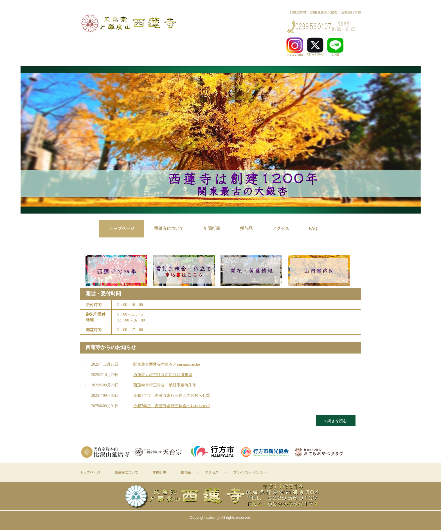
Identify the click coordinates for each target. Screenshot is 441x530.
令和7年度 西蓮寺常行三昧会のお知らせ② (171, 395)
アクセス (280, 228)
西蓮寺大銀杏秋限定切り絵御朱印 (162, 375)
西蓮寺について (169, 228)
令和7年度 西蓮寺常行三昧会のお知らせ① (171, 406)
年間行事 (211, 228)
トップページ (121, 228)
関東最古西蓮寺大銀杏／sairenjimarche (166, 364)
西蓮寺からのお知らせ (111, 347)
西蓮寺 (130, 22)
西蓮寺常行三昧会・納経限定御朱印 (164, 385)
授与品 (246, 228)
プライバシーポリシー (250, 472)
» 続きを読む (336, 421)
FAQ (313, 228)
